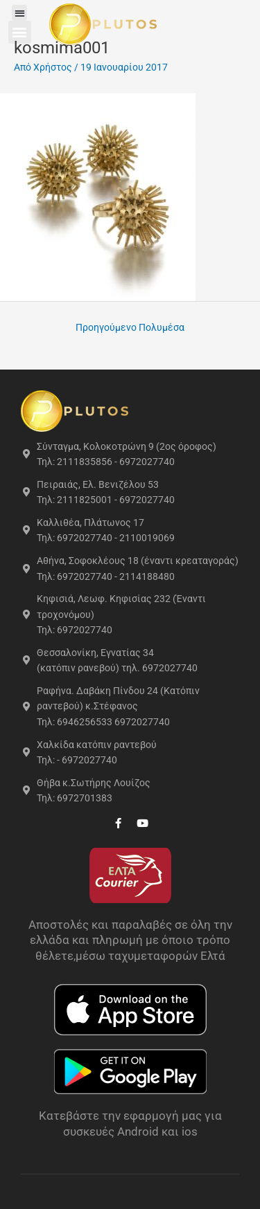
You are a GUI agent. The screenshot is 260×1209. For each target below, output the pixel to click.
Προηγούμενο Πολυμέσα (130, 327)
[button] (20, 13)
